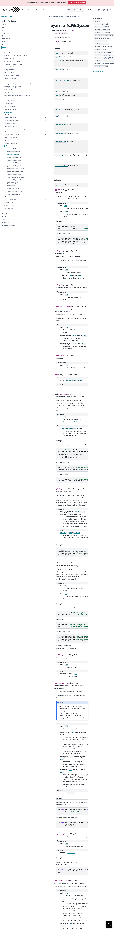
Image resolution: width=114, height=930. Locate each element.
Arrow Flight (8, 149)
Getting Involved (9, 214)
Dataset (7, 205)
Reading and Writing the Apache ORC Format (15, 87)
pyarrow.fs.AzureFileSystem (15, 180)
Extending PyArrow (9, 110)
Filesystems (8, 154)
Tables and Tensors (11, 130)
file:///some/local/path (72, 356)
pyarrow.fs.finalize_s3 (13, 197)
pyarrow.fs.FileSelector (13, 160)
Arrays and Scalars (10, 124)
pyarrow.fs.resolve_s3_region (15, 199)
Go (3, 33)
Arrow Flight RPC (9, 107)
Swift (3, 228)
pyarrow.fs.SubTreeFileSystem (15, 177)
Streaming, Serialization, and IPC (13, 66)
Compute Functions (9, 60)
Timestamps (7, 83)
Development (37, 10)
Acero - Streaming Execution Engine (13, 136)
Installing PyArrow (9, 50)
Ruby (3, 222)
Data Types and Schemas (12, 121)
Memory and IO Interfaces (12, 63)
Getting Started (8, 53)
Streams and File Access (12, 143)
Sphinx (13, 927)
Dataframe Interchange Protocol (13, 77)
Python (4, 47)
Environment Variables (10, 115)
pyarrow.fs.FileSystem (13, 163)
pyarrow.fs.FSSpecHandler (14, 188)
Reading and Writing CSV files (12, 91)
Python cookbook (9, 216)
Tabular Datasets (9, 104)
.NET (3, 24)
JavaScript (5, 38)
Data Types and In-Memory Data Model (13, 57)
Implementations (49, 10)
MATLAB (4, 44)
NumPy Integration (9, 72)
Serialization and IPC (11, 146)
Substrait (8, 140)
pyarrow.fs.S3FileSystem (14, 168)
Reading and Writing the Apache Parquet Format (13, 100)
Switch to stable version (77, 3)
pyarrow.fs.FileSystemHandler (15, 185)
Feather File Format (9, 94)
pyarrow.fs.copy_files (13, 191)
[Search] (75, 10)
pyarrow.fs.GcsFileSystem (14, 171)
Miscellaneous (9, 211)
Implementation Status (9, 233)
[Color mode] (99, 9)
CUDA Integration (10, 208)
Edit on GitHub (98, 71)
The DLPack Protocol (10, 80)
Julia (3, 41)
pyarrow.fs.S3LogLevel (13, 202)
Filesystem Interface (10, 69)
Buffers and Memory (11, 127)
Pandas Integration (9, 75)
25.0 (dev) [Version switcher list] (91, 10)
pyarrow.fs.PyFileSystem (14, 183)
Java (3, 36)
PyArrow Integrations (10, 113)
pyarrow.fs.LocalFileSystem (15, 166)
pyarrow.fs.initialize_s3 (13, 194)
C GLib (4, 30)
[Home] (31, 17)
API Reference (8, 118)
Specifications (27, 10)
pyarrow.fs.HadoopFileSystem (15, 174)
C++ (3, 27)
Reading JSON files (9, 96)
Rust (3, 225)
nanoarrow (5, 231)
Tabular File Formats (11, 151)
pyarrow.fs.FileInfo (12, 157)
